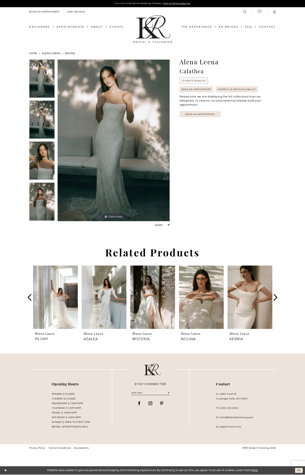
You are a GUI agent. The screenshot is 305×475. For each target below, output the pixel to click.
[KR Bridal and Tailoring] (152, 29)
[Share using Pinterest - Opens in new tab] (169, 225)
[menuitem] (44, 12)
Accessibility (81, 448)
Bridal (70, 53)
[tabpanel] (42, 80)
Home (33, 53)
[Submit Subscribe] (168, 393)
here (255, 470)
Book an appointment (203, 117)
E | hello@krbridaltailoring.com (234, 418)
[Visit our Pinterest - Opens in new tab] (162, 404)
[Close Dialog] (6, 470)
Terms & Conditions (59, 448)
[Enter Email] (150, 393)
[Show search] (245, 12)
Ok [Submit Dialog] (298, 470)
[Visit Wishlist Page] (259, 12)
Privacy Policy (37, 448)
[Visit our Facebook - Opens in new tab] (139, 404)
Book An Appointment (199, 92)
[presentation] (55, 297)
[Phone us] (76, 12)
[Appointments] (44, 12)
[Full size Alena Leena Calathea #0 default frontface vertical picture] (114, 141)
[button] (274, 12)
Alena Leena (51, 53)
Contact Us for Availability (245, 92)
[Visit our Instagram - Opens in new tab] (150, 404)
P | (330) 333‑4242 (227, 408)
